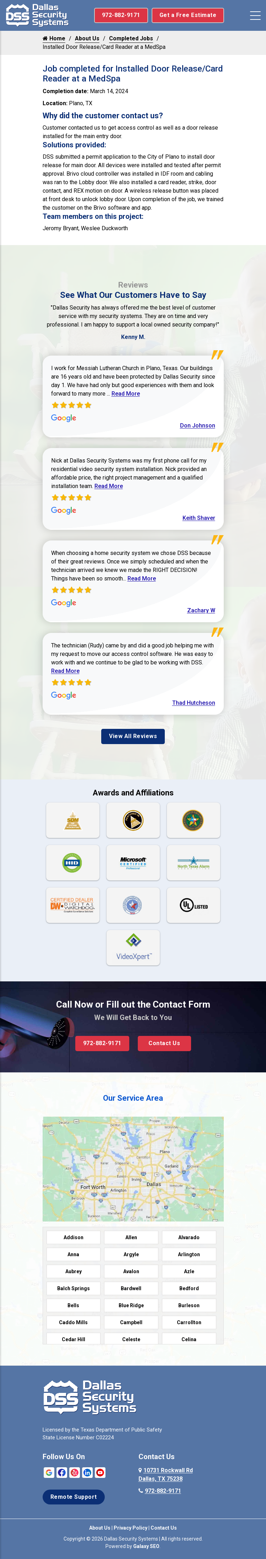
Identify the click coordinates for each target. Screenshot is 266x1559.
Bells (73, 1305)
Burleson (189, 1305)
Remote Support (73, 1496)
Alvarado (189, 1237)
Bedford (189, 1288)
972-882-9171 (121, 15)
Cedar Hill (73, 1339)
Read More (126, 393)
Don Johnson (197, 425)
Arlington (189, 1254)
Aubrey (73, 1271)
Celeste (131, 1339)
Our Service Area (133, 1098)
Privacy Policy (130, 1528)
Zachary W (201, 610)
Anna (73, 1254)
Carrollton (189, 1322)
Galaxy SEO (146, 1546)
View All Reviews (133, 736)
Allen (131, 1237)
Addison (73, 1237)
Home (54, 38)
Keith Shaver (199, 518)
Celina (188, 1339)
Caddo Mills (73, 1322)
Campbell (131, 1322)
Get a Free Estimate (188, 15)
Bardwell (131, 1288)
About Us (87, 38)
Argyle (131, 1254)
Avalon (131, 1271)
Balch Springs (73, 1288)
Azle (189, 1271)
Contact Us (164, 1043)
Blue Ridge (131, 1305)
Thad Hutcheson (193, 702)
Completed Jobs (131, 38)
